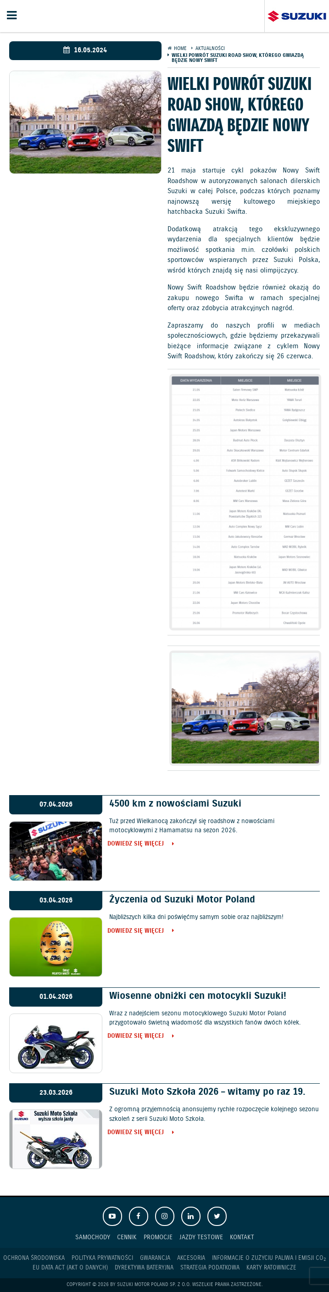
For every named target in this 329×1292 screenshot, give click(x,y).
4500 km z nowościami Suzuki (175, 803)
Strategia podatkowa (210, 1268)
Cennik (127, 1237)
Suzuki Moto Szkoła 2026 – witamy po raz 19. (207, 1092)
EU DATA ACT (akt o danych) (70, 1268)
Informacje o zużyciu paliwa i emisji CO (269, 1258)
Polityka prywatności (102, 1258)
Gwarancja (155, 1258)
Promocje (158, 1237)
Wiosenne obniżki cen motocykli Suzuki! (197, 996)
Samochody (92, 1237)
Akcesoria (191, 1258)
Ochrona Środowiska (34, 1258)
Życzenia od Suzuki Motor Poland (182, 899)
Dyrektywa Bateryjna (144, 1268)
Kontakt (242, 1237)
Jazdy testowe (201, 1237)
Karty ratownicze (271, 1268)
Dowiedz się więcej (137, 844)
